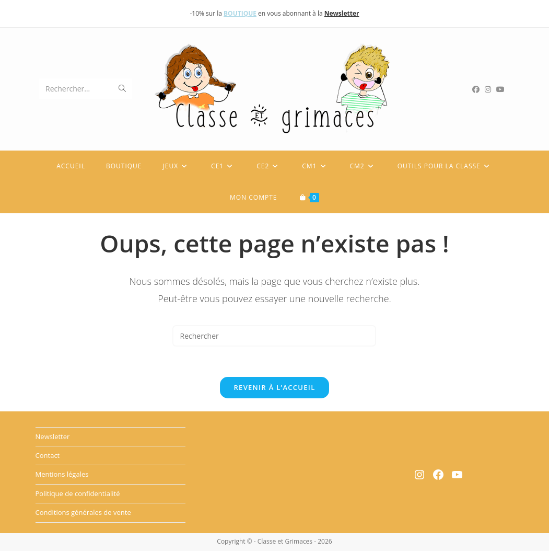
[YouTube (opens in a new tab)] (503, 89)
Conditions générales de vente (83, 514)
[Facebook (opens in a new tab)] (478, 89)
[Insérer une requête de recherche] (274, 336)
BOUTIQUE (240, 13)
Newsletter (53, 437)
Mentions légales (62, 475)
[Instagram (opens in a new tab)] (490, 89)
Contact (48, 457)
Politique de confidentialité (78, 494)
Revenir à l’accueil (274, 388)
